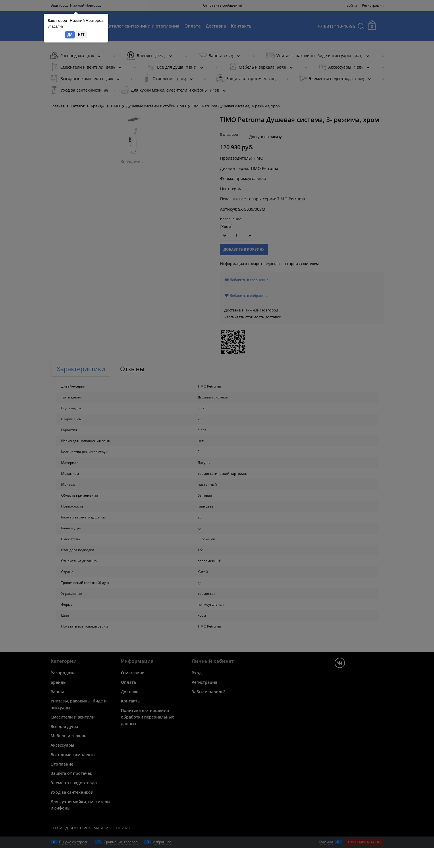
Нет (81, 34)
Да (69, 34)
